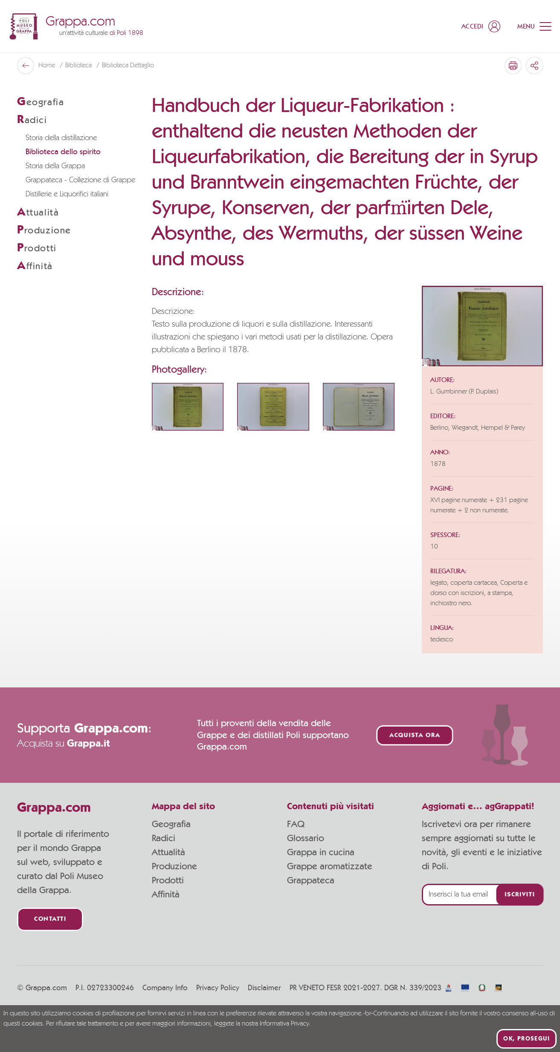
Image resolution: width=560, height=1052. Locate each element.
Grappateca (310, 880)
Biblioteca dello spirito (63, 152)
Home (47, 65)
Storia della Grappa (55, 166)
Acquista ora (415, 735)
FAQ (296, 824)
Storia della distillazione (61, 138)
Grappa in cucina (320, 852)
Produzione (174, 866)
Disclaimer (264, 988)
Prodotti (168, 880)
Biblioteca (79, 65)
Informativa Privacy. (285, 1023)
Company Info (165, 988)
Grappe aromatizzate (329, 866)
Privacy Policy (217, 988)
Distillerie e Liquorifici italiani (67, 194)
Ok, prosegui (526, 1039)
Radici (163, 838)
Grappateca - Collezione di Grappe (80, 180)
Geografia (171, 824)
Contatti (50, 919)
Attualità (168, 852)
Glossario (305, 838)
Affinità (166, 894)
